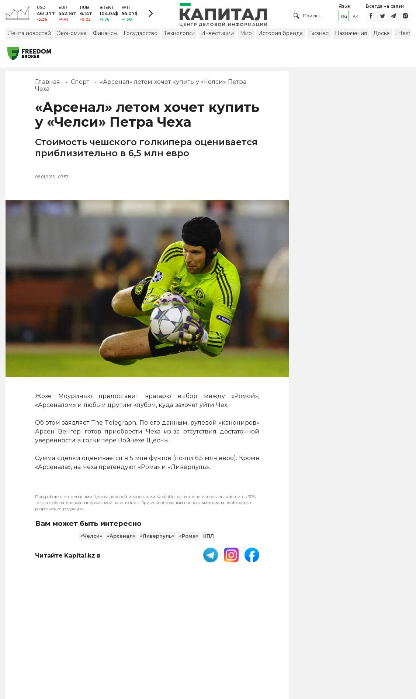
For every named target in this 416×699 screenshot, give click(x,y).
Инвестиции (217, 38)
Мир (246, 38)
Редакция (358, 644)
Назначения (351, 38)
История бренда (280, 38)
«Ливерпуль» (157, 541)
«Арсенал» (121, 541)
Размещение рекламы (305, 644)
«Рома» (188, 541)
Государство (140, 38)
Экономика (72, 38)
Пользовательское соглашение (185, 644)
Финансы (105, 38)
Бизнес (319, 38)
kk (355, 18)
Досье (381, 38)
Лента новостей (29, 38)
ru (344, 18)
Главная (47, 86)
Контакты (252, 644)
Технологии (179, 38)
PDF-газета (115, 644)
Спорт (80, 86)
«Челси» (91, 541)
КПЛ (208, 541)
